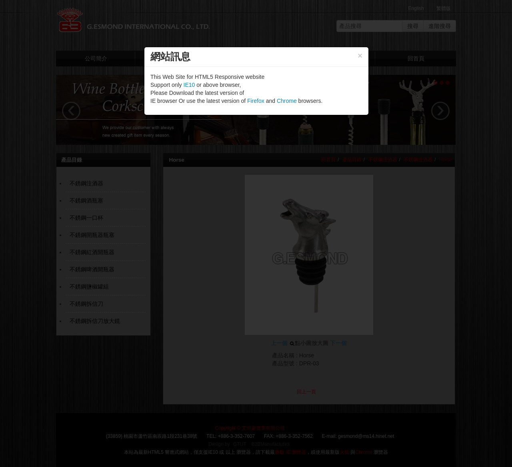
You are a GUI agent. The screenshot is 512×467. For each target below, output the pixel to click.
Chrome (287, 101)
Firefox (255, 101)
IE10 (189, 85)
